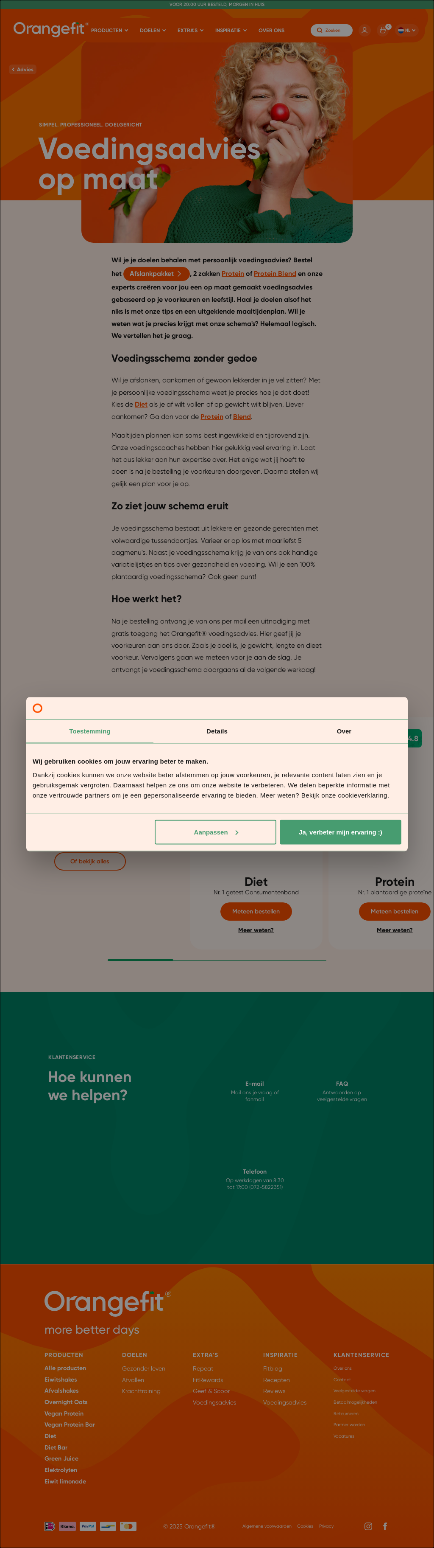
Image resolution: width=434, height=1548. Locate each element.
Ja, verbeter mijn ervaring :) (340, 831)
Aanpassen (216, 831)
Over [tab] (344, 731)
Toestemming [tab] (90, 731)
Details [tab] (217, 731)
